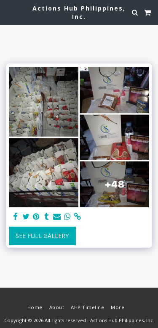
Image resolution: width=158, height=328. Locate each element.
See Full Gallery (42, 236)
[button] (9, 12)
